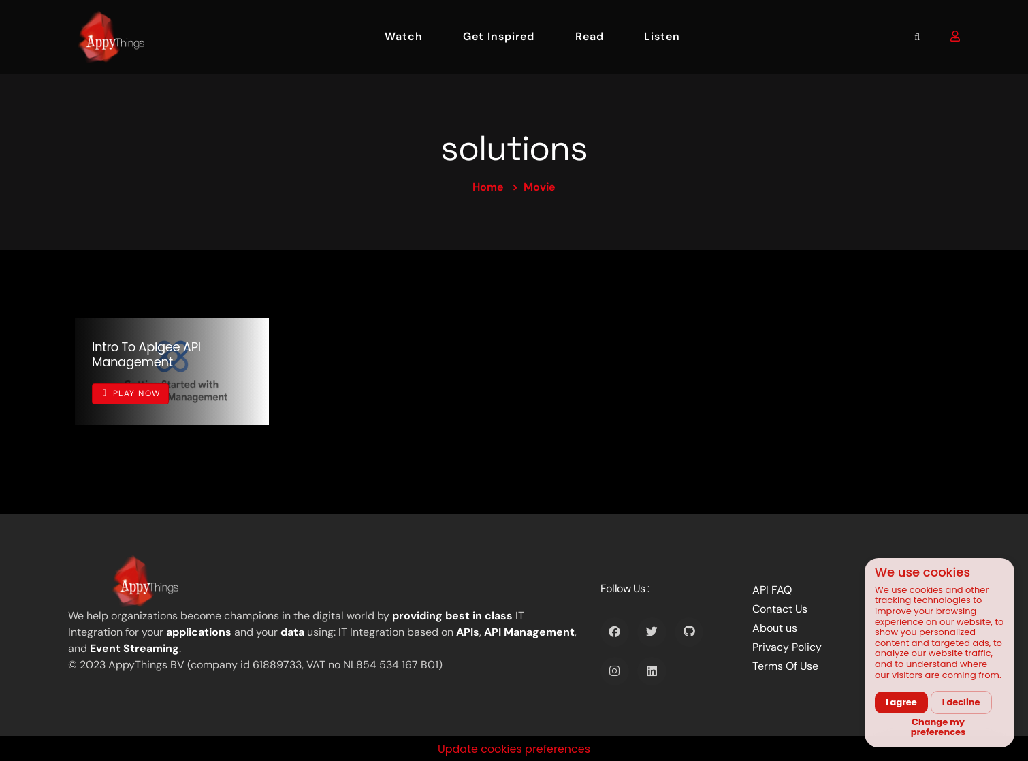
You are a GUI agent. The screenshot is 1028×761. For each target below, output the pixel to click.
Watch (404, 36)
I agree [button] (901, 702)
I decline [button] (961, 702)
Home (488, 187)
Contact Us (779, 609)
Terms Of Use (785, 666)
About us (774, 628)
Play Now (132, 393)
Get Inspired (498, 36)
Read (589, 36)
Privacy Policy (787, 647)
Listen (662, 36)
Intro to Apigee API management (146, 354)
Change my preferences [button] (938, 727)
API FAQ (772, 590)
